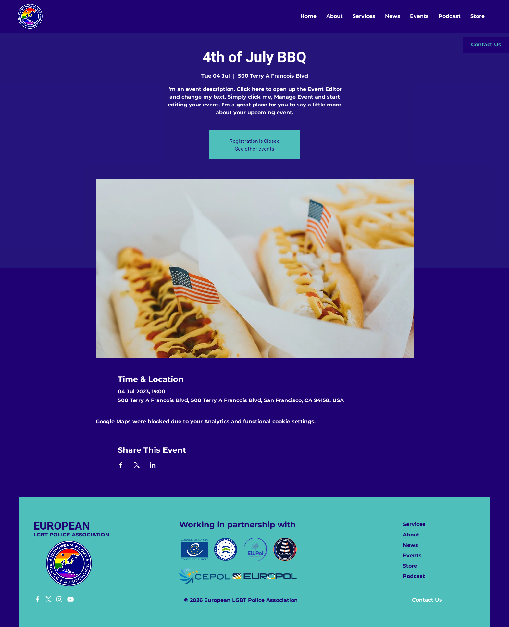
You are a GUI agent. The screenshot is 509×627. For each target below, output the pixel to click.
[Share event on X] (137, 465)
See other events (254, 148)
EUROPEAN (61, 525)
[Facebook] (37, 599)
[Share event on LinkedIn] (153, 465)
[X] (48, 599)
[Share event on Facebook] (121, 465)
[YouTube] (70, 599)
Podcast (414, 576)
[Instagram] (59, 599)
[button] (486, 45)
